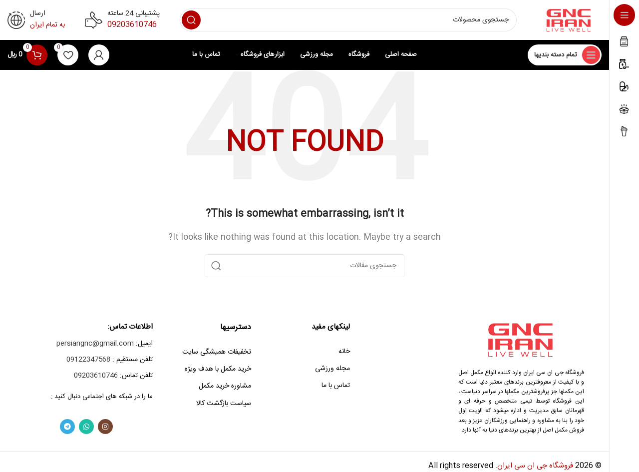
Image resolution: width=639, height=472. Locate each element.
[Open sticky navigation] (565, 55)
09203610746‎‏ (132, 24)
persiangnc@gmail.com (95, 344)
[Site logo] (569, 20)
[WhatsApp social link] (86, 426)
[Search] (348, 19)
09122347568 (88, 360)
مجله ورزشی (332, 369)
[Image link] (521, 339)
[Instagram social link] (105, 426)
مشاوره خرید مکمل (225, 386)
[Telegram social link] (67, 426)
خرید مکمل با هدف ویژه (218, 369)
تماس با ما (335, 386)
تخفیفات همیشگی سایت (216, 352)
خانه (344, 352)
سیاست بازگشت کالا (223, 404)
